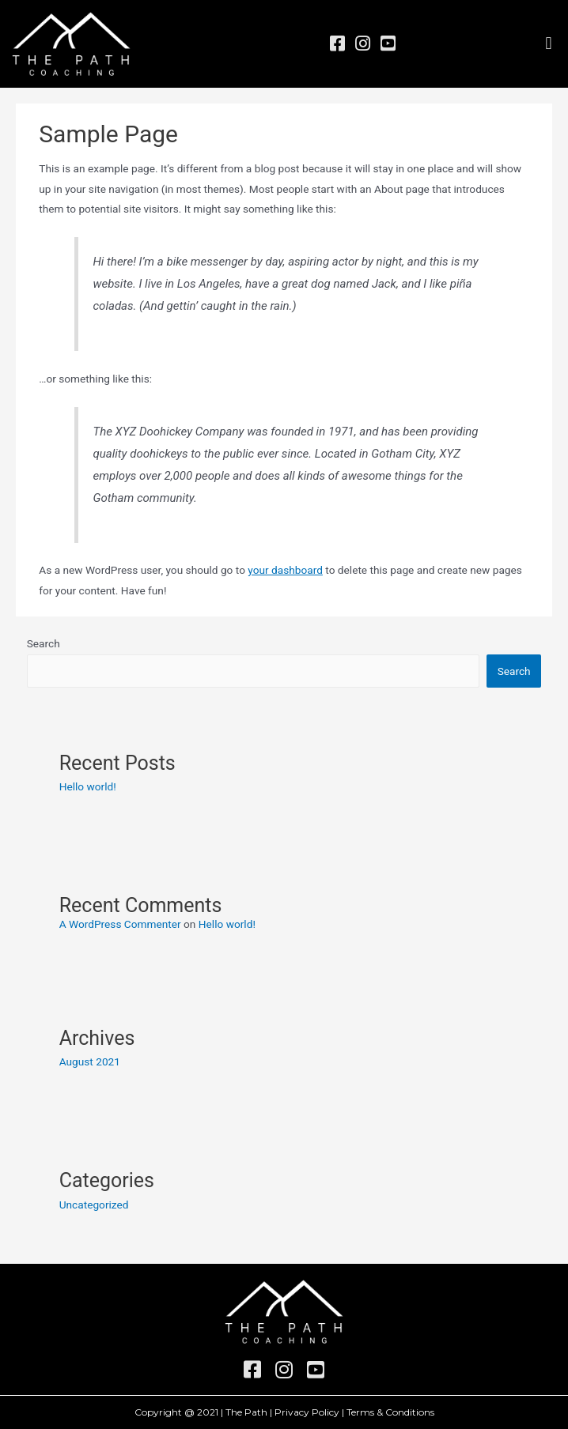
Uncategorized (94, 1204)
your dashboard (285, 570)
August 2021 (89, 1061)
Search (43, 643)
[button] (548, 44)
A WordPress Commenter (120, 924)
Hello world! (87, 786)
